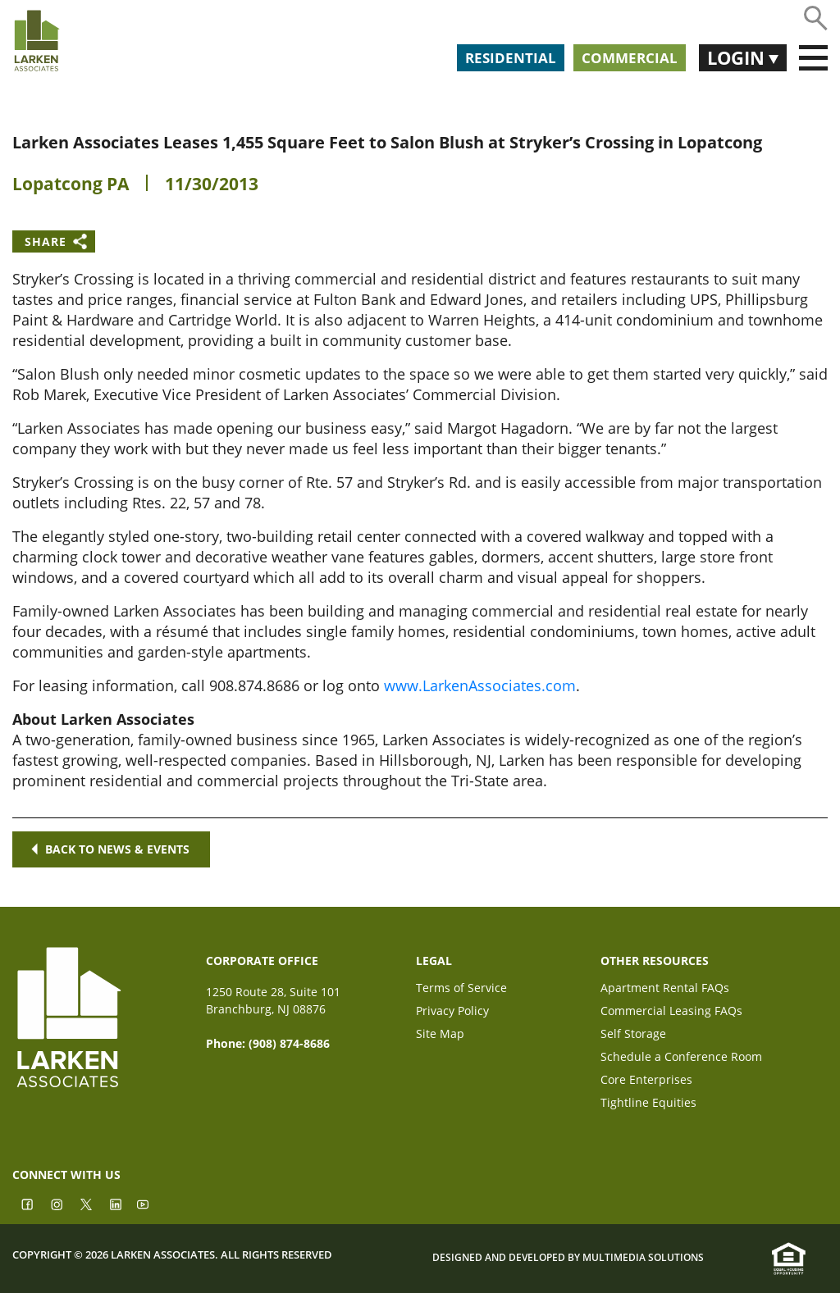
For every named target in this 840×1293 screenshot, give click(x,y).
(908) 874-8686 (289, 1043)
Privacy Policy (452, 1012)
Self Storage (633, 1035)
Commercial (630, 57)
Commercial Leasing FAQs (671, 1012)
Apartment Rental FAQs (664, 989)
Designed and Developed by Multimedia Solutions (568, 1257)
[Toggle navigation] (813, 58)
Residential (510, 57)
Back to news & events (111, 849)
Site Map (440, 1035)
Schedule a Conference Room (681, 1058)
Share (45, 241)
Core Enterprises (646, 1081)
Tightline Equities (648, 1104)
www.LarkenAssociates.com (480, 685)
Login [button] (738, 57)
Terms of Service (461, 989)
